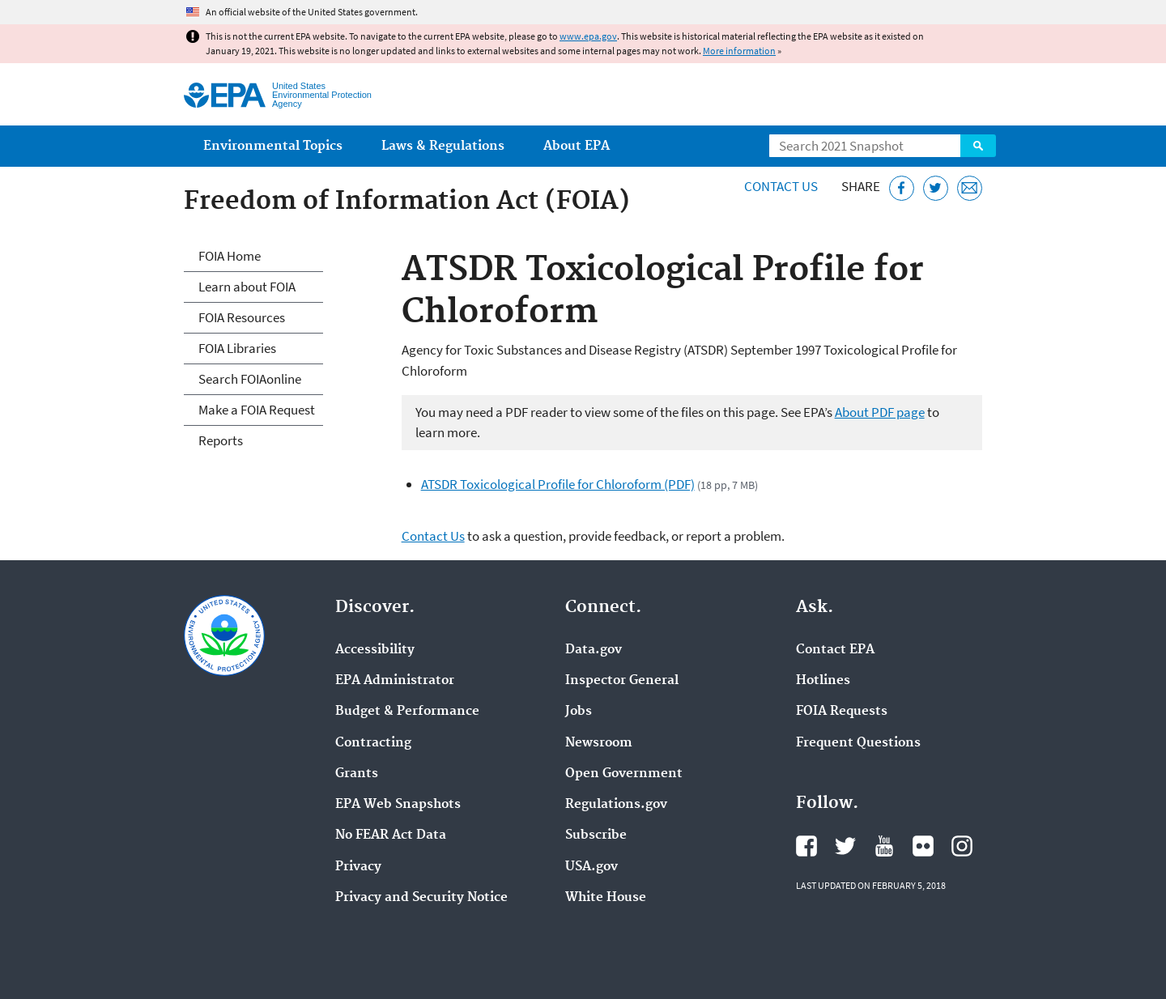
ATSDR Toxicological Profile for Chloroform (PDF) (558, 484)
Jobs (578, 711)
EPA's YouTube (884, 846)
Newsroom (598, 743)
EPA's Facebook (806, 846)
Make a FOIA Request (256, 410)
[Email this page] (969, 188)
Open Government (624, 774)
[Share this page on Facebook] (901, 188)
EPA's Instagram (961, 846)
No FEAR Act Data (390, 835)
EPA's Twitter (845, 846)
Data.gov (593, 650)
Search (978, 145)
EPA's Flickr (923, 846)
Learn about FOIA (247, 286)
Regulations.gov (616, 804)
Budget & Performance (407, 711)
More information (739, 51)
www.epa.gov (588, 36)
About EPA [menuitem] (576, 146)
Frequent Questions (858, 743)
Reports (220, 440)
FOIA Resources (241, 317)
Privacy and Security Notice (421, 898)
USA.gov (591, 867)
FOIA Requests (841, 711)
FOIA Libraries (237, 348)
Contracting (373, 743)
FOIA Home (229, 256)
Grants (356, 774)
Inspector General (622, 681)
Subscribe (596, 835)
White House (605, 898)
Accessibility (375, 650)
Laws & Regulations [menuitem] (442, 146)
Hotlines (823, 681)
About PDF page (880, 412)
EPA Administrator (394, 681)
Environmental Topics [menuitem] (273, 146)
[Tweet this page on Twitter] (935, 188)
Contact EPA (835, 650)
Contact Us (781, 186)
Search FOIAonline (249, 379)
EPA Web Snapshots (398, 804)
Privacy (358, 867)
